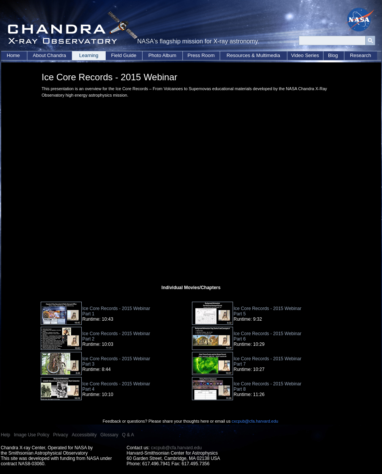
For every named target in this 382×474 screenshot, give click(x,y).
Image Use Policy (31, 434)
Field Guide (123, 55)
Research (360, 55)
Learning (88, 55)
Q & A (128, 434)
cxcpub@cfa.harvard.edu (254, 421)
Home (13, 55)
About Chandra (49, 55)
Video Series (305, 55)
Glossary (109, 434)
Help (5, 434)
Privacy (60, 434)
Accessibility (84, 434)
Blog (333, 55)
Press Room (201, 55)
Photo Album (162, 55)
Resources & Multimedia (253, 55)
